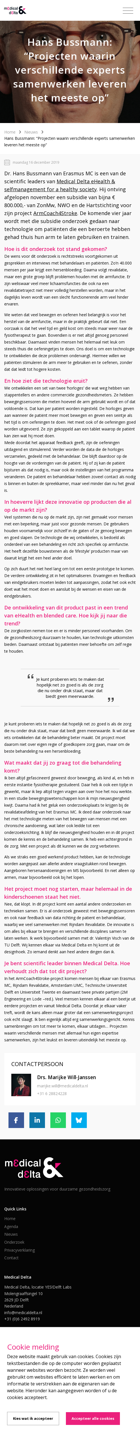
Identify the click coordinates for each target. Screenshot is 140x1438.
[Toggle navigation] (128, 11)
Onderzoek (14, 1242)
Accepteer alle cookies (93, 1418)
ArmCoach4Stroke (55, 213)
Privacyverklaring (19, 1250)
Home (10, 132)
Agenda (11, 1226)
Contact (11, 1257)
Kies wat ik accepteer (33, 1418)
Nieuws (31, 132)
